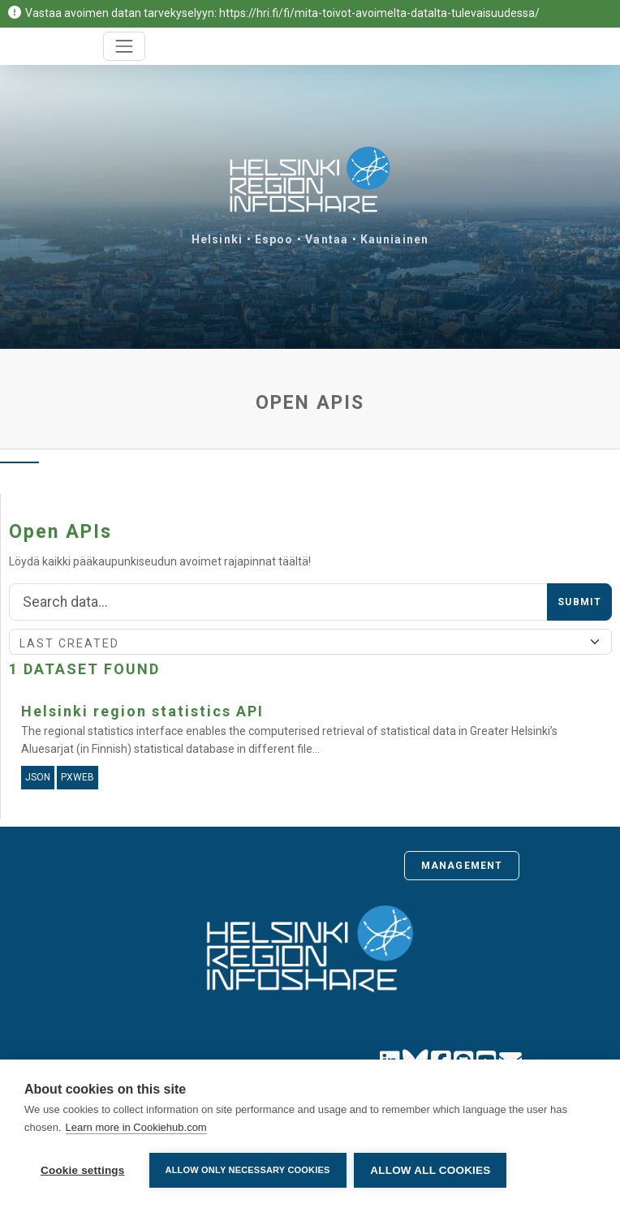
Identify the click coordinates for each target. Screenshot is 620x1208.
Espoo (274, 239)
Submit (579, 602)
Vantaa (326, 239)
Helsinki (217, 239)
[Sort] (310, 642)
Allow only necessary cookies (248, 1170)
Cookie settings (83, 1170)
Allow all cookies (431, 1170)
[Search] (278, 602)
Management (461, 865)
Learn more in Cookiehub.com (136, 1127)
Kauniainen (394, 239)
